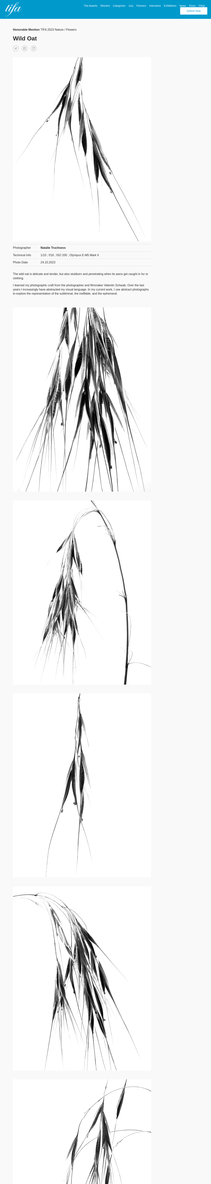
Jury (130, 5)
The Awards (90, 5)
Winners (105, 5)
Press (192, 5)
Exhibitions (170, 5)
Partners (141, 5)
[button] (16, 48)
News (182, 5)
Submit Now (194, 11)
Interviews (155, 5)
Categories (119, 5)
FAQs (202, 5)
